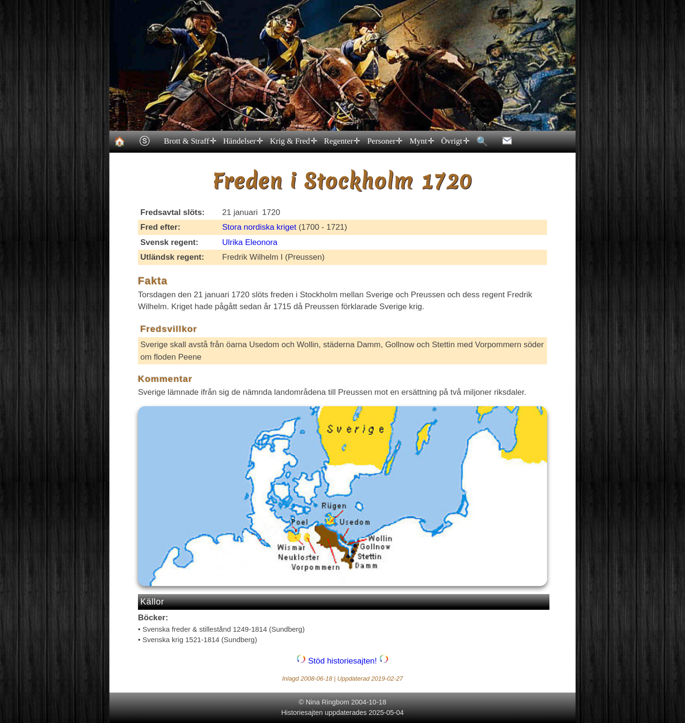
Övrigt (454, 141)
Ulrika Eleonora (249, 242)
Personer (384, 141)
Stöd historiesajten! (342, 660)
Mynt (421, 141)
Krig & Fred (293, 141)
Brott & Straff (189, 141)
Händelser (242, 141)
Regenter (341, 141)
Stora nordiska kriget (259, 227)
